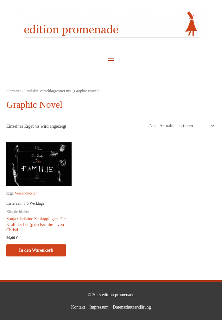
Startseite (13, 91)
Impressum (99, 307)
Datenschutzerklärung (132, 307)
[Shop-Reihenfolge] (181, 126)
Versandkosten (26, 193)
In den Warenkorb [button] (36, 250)
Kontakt (78, 307)
